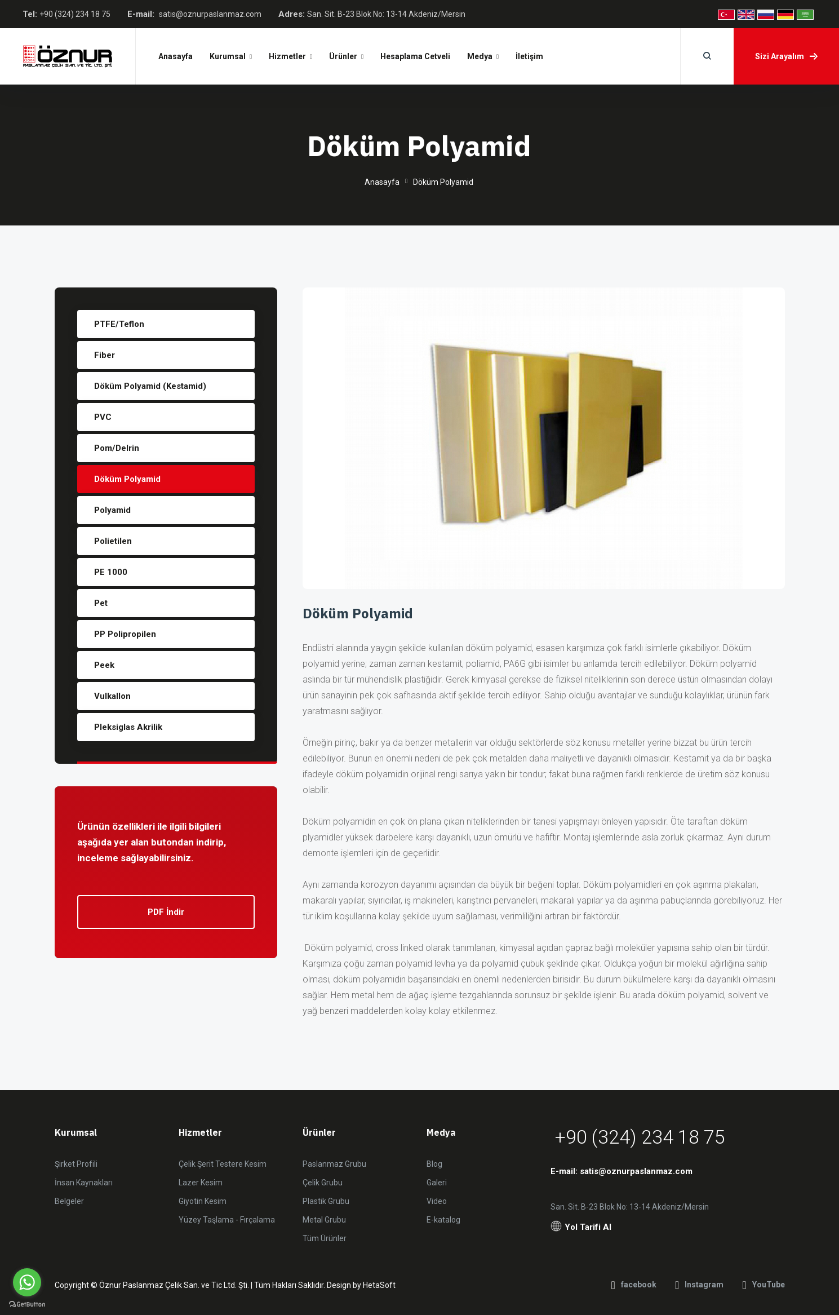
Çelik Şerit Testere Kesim (223, 1163)
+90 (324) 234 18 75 (74, 14)
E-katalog (443, 1219)
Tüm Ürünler (325, 1238)
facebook (633, 1285)
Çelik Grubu (323, 1182)
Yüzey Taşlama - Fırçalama (227, 1219)
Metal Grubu (324, 1219)
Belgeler (69, 1201)
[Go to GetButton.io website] (27, 1303)
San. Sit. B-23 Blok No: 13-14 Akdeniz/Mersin (386, 14)
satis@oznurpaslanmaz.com (210, 14)
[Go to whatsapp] (27, 1282)
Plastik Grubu (326, 1201)
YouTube (763, 1285)
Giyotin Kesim (203, 1201)
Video (437, 1201)
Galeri (437, 1182)
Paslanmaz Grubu (334, 1163)
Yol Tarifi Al (581, 1227)
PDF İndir (166, 912)
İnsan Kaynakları (84, 1182)
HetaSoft (379, 1285)
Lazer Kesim (201, 1182)
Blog (434, 1163)
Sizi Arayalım (786, 56)
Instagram (699, 1285)
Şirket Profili (76, 1163)
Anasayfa (382, 182)
